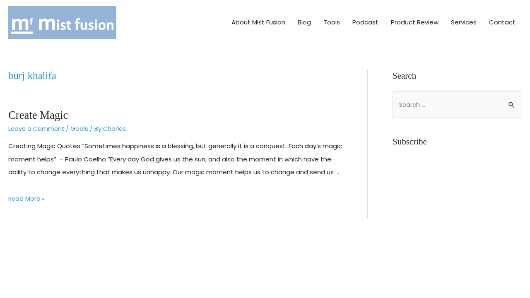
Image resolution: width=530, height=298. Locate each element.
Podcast (365, 19)
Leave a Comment (37, 123)
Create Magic (36, 109)
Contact (502, 19)
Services (464, 19)
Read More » (27, 193)
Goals (81, 123)
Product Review (414, 19)
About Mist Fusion (258, 19)
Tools (331, 19)
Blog (304, 19)
